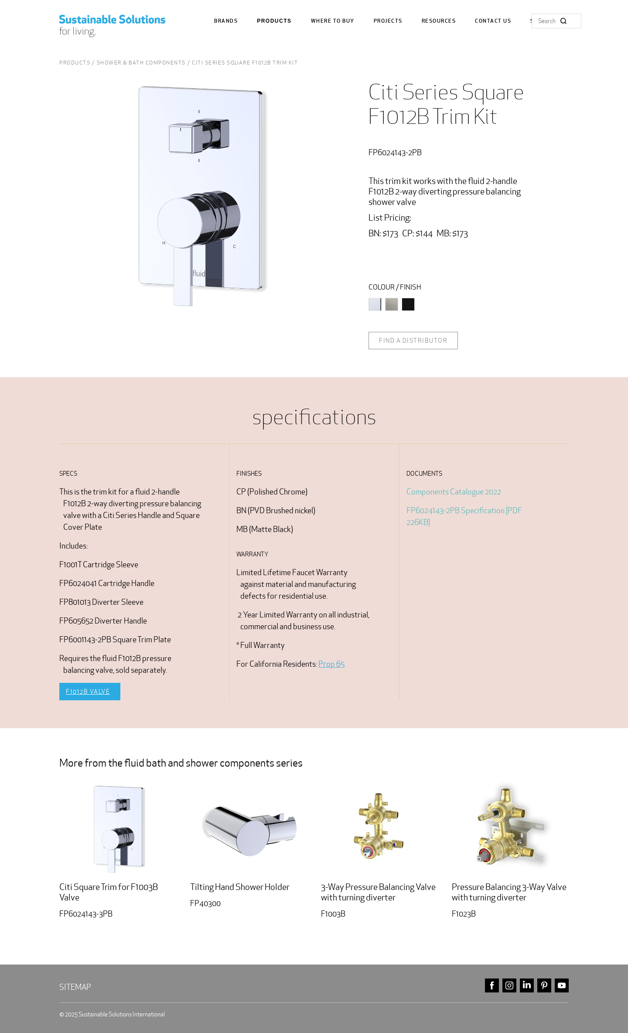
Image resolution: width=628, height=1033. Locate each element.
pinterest (544, 986)
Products (274, 21)
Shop (538, 21)
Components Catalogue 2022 (453, 492)
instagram (509, 986)
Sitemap (75, 987)
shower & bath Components (141, 62)
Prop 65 (331, 664)
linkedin (527, 986)
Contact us (493, 21)
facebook (492, 986)
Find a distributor (413, 340)
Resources (439, 21)
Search (563, 21)
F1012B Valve (88, 691)
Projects (388, 21)
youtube (562, 986)
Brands (226, 21)
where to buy (333, 21)
